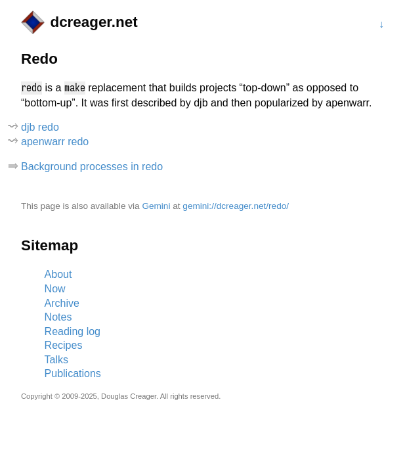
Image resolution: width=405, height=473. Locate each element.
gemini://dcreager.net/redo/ (235, 206)
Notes (58, 317)
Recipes (64, 345)
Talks (56, 359)
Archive (62, 303)
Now (55, 288)
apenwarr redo (55, 141)
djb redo (40, 127)
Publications (73, 373)
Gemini (156, 206)
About (58, 274)
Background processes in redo (92, 166)
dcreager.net (93, 22)
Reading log (72, 331)
